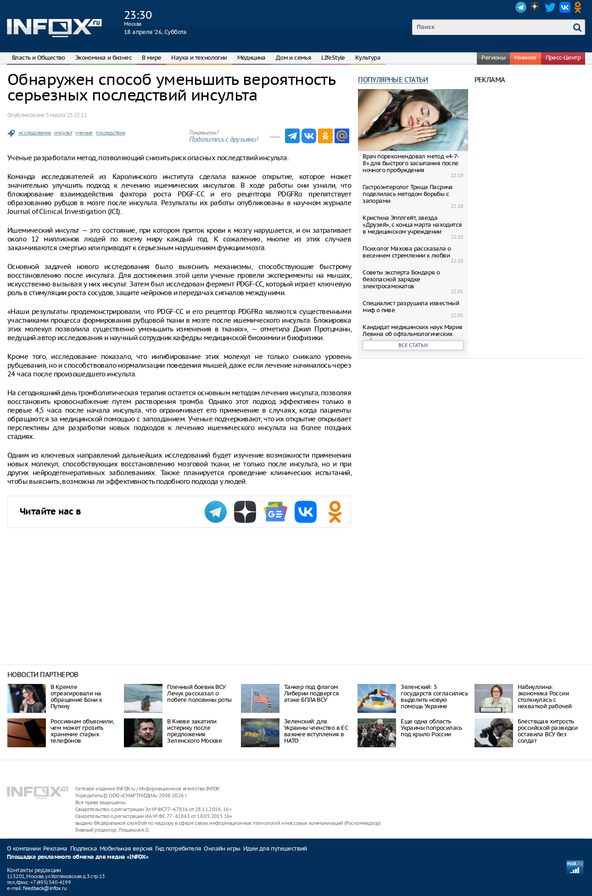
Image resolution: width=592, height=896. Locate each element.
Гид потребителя (178, 848)
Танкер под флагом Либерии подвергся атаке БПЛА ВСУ (311, 693)
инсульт (63, 132)
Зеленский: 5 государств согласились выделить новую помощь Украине (434, 696)
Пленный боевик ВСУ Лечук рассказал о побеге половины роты (199, 693)
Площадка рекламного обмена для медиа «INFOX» (78, 857)
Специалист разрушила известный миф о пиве (411, 306)
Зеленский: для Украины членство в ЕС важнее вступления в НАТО (315, 731)
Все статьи (413, 345)
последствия (110, 132)
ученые (83, 132)
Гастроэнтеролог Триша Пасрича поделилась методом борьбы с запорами (408, 194)
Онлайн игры (222, 848)
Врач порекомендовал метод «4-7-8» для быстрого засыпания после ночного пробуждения (410, 163)
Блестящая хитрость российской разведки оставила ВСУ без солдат (548, 731)
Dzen (535, 7)
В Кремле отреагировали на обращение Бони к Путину (76, 696)
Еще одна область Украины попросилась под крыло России (431, 727)
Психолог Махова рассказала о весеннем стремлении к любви (407, 252)
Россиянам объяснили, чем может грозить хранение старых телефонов (82, 731)
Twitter (550, 7)
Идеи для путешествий (275, 848)
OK (579, 7)
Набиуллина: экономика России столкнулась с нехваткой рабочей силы (545, 700)
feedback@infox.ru (45, 888)
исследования (34, 132)
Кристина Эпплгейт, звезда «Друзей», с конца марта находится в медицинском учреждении (412, 224)
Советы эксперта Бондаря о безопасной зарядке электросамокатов (401, 279)
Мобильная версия (126, 848)
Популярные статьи (393, 79)
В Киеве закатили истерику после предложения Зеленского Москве (194, 731)
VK (564, 7)
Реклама (55, 848)
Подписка (83, 848)
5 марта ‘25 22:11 (66, 115)
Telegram (520, 7)
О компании (23, 848)
